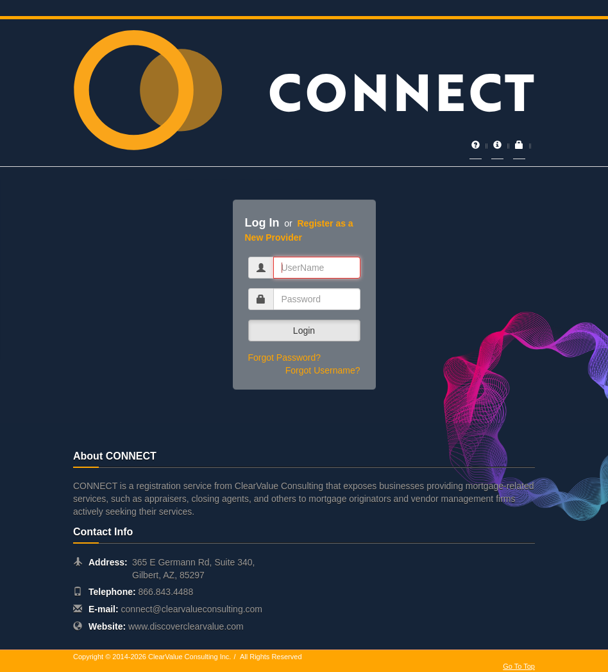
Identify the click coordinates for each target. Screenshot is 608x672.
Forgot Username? (322, 370)
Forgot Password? (284, 357)
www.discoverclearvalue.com (186, 626)
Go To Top (519, 666)
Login (304, 330)
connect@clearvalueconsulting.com (191, 609)
